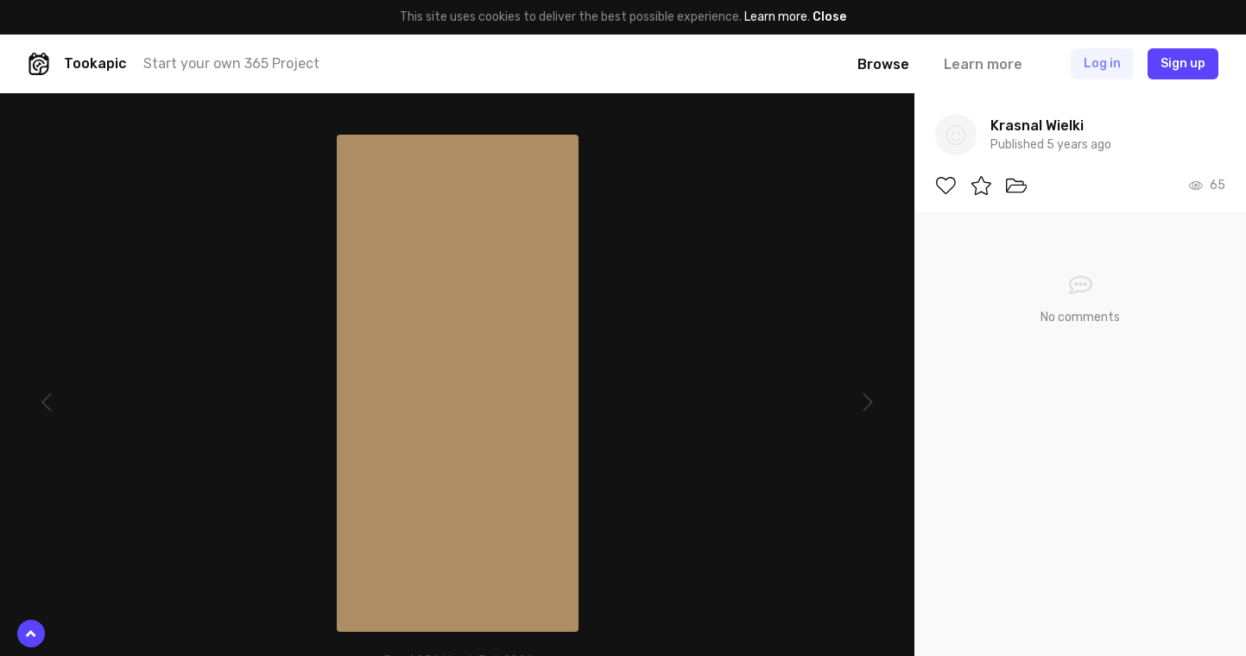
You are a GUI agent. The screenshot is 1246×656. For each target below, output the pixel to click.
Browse (883, 64)
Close (829, 16)
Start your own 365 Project (231, 63)
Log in (1102, 63)
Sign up (1183, 63)
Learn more (775, 16)
